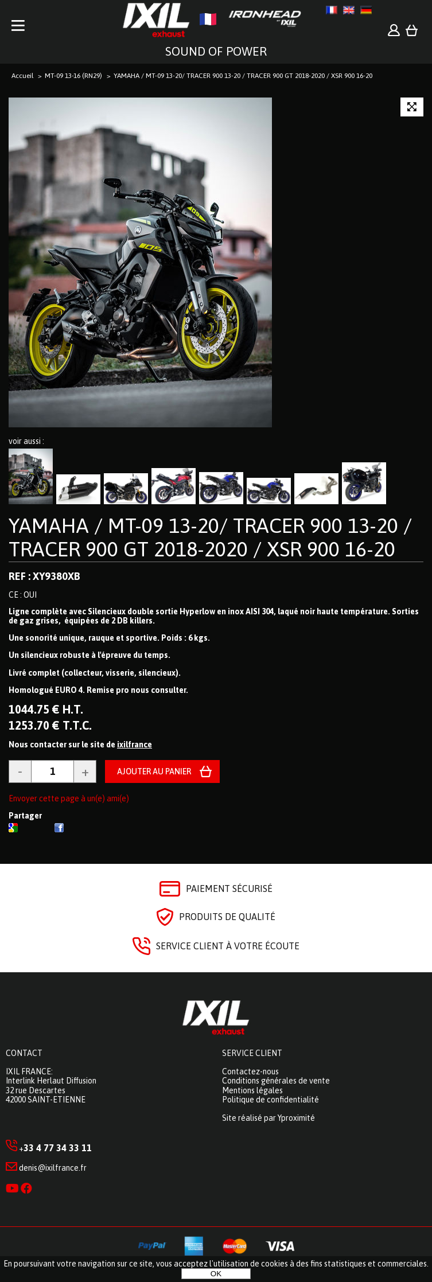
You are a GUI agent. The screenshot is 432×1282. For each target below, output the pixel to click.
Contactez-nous (250, 1071)
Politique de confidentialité (270, 1099)
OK (216, 1273)
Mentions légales (252, 1090)
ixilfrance (134, 744)
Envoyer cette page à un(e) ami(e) (69, 798)
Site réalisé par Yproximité (268, 1118)
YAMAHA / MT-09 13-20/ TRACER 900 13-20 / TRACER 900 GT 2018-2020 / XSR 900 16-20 (210, 537)
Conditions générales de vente (276, 1080)
